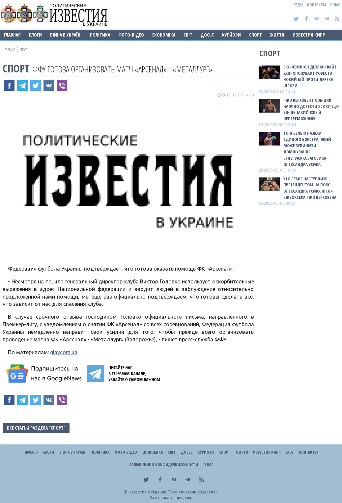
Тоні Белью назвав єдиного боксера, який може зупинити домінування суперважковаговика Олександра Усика (307, 148)
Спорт (255, 35)
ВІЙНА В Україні (66, 35)
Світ (188, 35)
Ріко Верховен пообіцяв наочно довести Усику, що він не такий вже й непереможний (311, 109)
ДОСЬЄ (207, 35)
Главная (12, 35)
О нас (335, 5)
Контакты (316, 5)
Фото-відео (131, 35)
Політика (100, 35)
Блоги (35, 35)
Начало (31, 452)
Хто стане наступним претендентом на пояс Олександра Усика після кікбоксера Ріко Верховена (309, 188)
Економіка (163, 35)
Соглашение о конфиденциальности (163, 464)
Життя (277, 35)
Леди (298, 5)
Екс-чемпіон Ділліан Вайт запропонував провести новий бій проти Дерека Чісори (310, 76)
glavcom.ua (63, 352)
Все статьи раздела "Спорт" (36, 428)
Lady (290, 452)
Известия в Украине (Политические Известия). (173, 492)
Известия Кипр (309, 35)
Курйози (231, 35)
